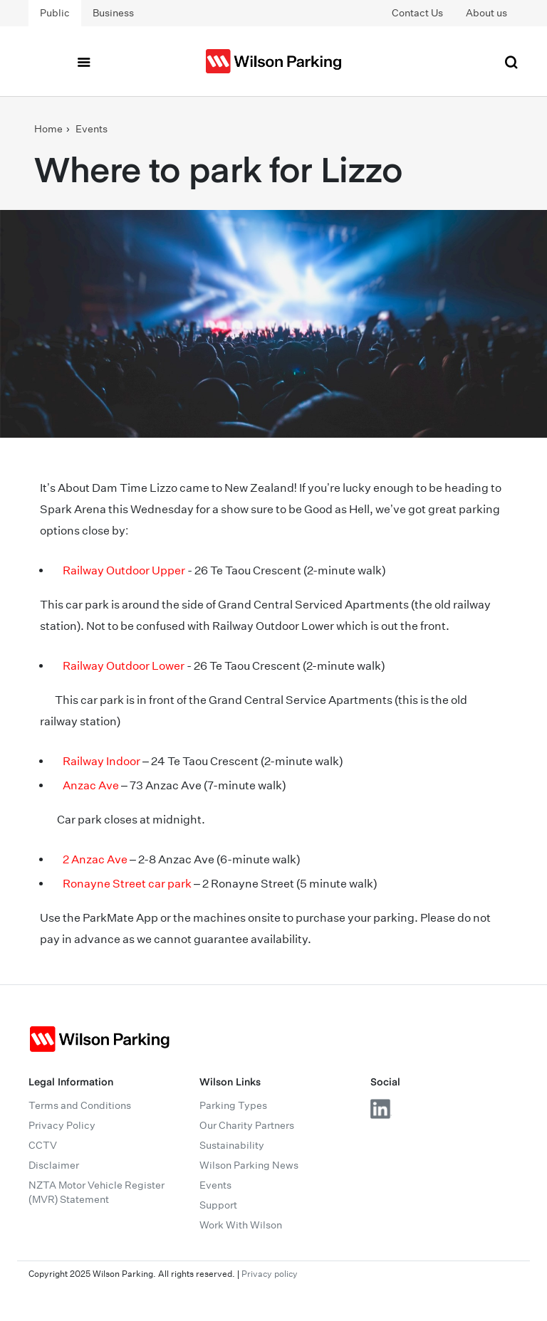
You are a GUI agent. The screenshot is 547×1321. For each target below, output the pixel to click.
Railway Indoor (101, 761)
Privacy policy (269, 1273)
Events (91, 129)
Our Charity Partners (246, 1125)
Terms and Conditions (79, 1105)
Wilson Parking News (248, 1165)
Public (55, 13)
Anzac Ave (91, 785)
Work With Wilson (240, 1225)
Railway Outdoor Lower (123, 666)
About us (486, 13)
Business (113, 13)
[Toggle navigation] (83, 61)
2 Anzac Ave (95, 859)
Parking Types (233, 1105)
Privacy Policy (61, 1125)
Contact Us (417, 13)
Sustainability (231, 1145)
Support (218, 1205)
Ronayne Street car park (127, 883)
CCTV (42, 1145)
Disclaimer (53, 1165)
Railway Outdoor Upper (124, 570)
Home (48, 129)
